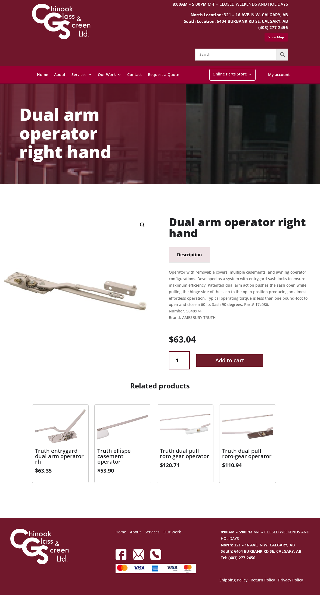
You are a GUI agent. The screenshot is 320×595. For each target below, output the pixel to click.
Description (189, 255)
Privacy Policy (290, 580)
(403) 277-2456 (273, 27)
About (60, 74)
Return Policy (263, 580)
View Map (276, 37)
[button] (142, 225)
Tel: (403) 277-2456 (238, 557)
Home (42, 74)
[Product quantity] (179, 360)
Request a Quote (163, 74)
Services (79, 74)
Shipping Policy (233, 580)
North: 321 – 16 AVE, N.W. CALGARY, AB (258, 544)
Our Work (107, 74)
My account (279, 74)
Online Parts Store (230, 74)
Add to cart (229, 360)
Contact (134, 74)
